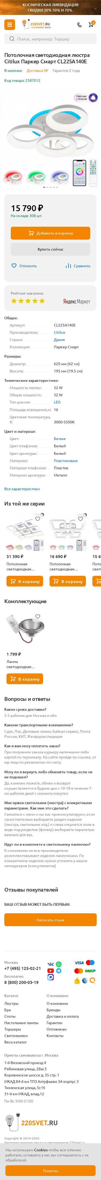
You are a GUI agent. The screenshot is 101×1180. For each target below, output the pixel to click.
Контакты (55, 1035)
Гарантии (54, 1022)
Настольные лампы (21, 1022)
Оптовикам (57, 1029)
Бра (7, 1009)
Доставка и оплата (63, 1016)
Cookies (41, 1149)
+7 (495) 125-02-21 (22, 968)
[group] (50, 139)
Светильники (15, 1035)
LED (57, 402)
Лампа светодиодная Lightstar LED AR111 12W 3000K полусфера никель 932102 (23, 664)
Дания (59, 339)
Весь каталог (15, 1041)
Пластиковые (66, 460)
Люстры (11, 1003)
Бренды (54, 1009)
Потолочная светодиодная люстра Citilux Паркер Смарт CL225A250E (62, 566)
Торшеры (12, 1029)
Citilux (59, 332)
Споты (10, 1016)
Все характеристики (22, 488)
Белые (60, 438)
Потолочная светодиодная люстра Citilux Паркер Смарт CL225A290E (18, 566)
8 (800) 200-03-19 (21, 982)
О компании (57, 1003)
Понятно (50, 1170)
